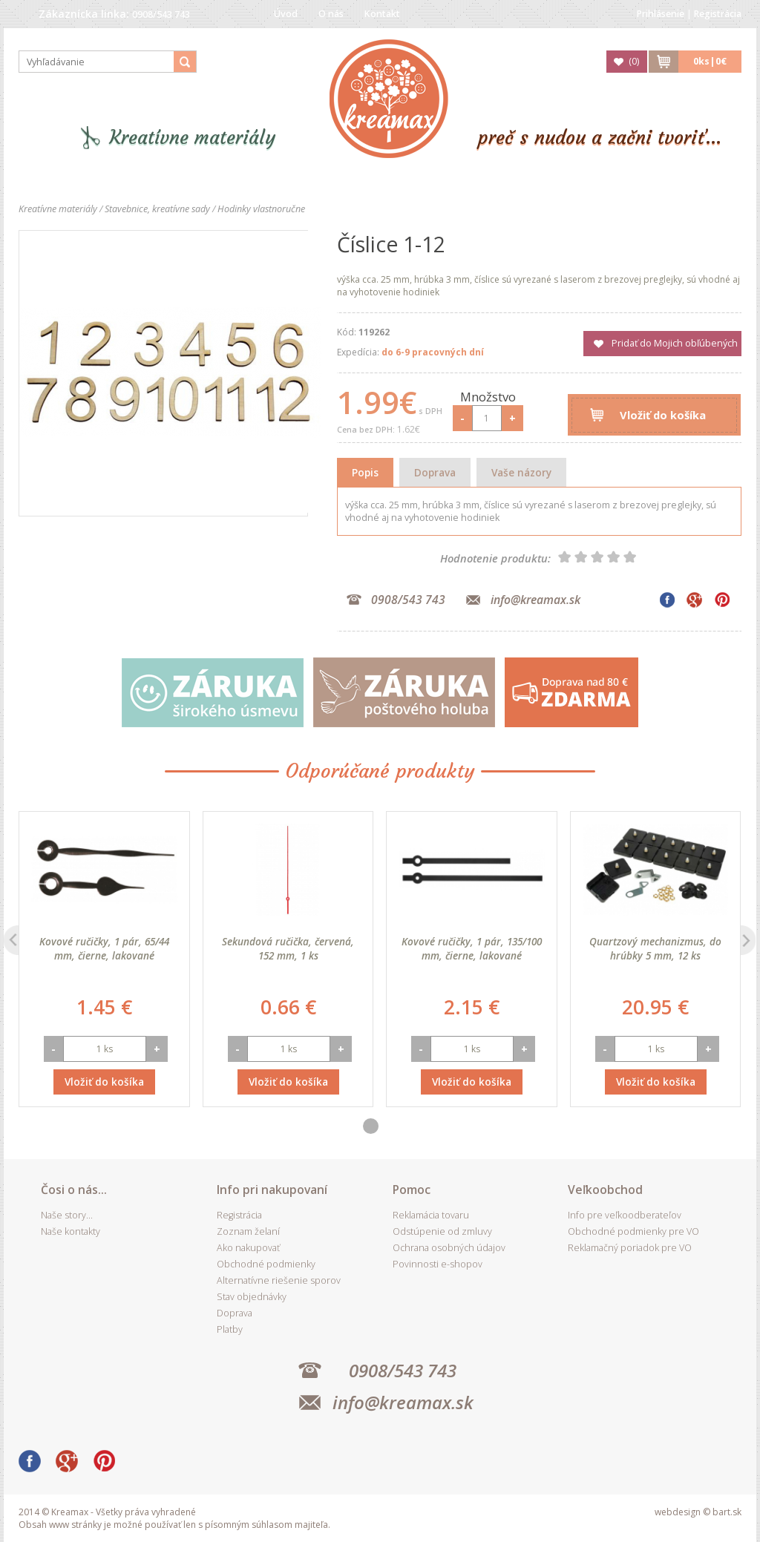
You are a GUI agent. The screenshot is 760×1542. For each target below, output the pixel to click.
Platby (230, 1329)
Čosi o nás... (74, 1189)
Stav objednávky (251, 1296)
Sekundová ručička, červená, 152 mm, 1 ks (288, 948)
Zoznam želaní (248, 1231)
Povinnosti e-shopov (437, 1264)
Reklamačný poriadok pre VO (630, 1247)
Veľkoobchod (605, 1189)
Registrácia (717, 13)
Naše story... (67, 1215)
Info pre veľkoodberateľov (624, 1215)
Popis (365, 472)
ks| (710, 61)
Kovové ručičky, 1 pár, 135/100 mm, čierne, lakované (472, 948)
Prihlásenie (660, 13)
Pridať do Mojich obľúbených (675, 343)
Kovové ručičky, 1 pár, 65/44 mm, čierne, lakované (104, 948)
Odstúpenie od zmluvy (442, 1231)
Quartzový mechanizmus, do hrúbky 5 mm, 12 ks (655, 948)
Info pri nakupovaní (272, 1189)
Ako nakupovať (248, 1247)
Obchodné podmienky (266, 1264)
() (634, 61)
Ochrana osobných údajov (449, 1247)
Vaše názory (521, 472)
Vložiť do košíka (663, 414)
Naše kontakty (70, 1231)
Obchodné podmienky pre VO (633, 1231)
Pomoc (411, 1189)
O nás (331, 13)
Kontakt (382, 13)
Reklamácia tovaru (431, 1215)
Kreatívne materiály (192, 137)
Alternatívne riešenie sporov (279, 1280)
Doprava (435, 472)
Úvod (286, 13)
